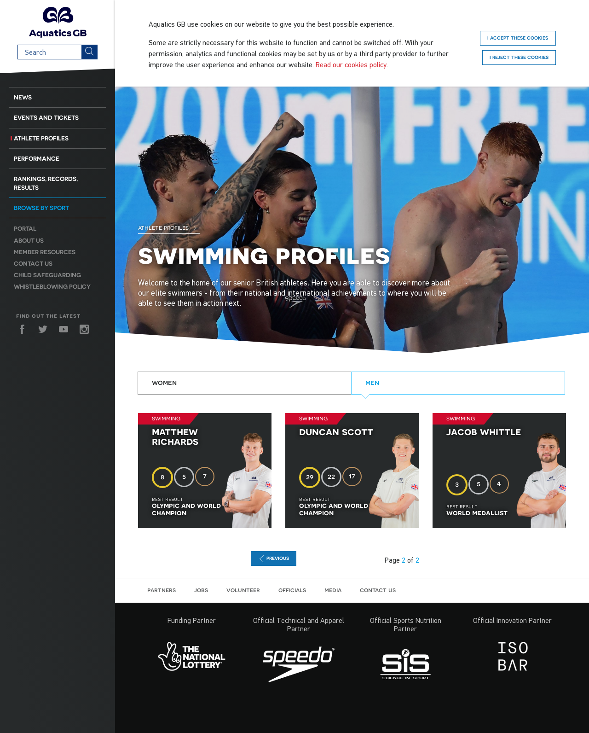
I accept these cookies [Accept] (517, 38)
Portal (25, 228)
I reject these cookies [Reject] (519, 57)
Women (164, 382)
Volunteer (243, 589)
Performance (36, 158)
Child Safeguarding (47, 275)
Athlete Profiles (41, 138)
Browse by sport (41, 207)
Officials (292, 589)
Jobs (201, 589)
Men (372, 382)
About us (29, 240)
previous (273, 558)
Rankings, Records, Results (46, 183)
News (23, 97)
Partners (161, 589)
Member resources (44, 252)
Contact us (33, 263)
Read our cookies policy (351, 64)
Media (332, 589)
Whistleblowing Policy (52, 286)
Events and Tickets (46, 117)
